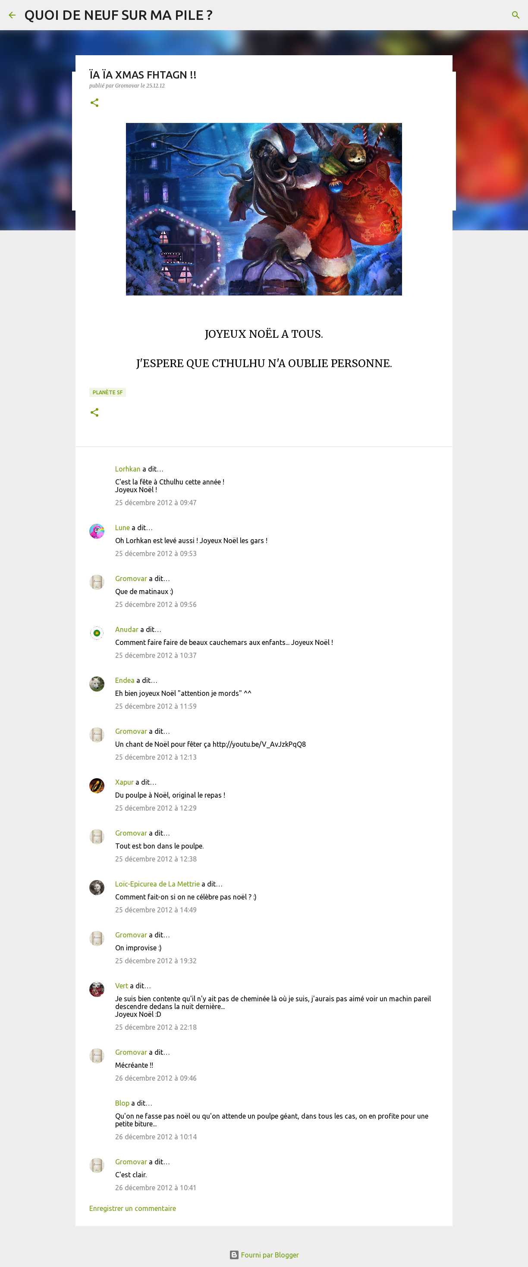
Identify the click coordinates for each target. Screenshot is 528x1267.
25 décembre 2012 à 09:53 (156, 553)
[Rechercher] (516, 15)
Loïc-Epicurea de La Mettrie (157, 884)
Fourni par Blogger (264, 1255)
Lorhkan (128, 469)
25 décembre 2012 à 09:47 (156, 502)
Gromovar (131, 578)
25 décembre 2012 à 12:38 (156, 859)
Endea (125, 680)
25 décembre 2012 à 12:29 (156, 808)
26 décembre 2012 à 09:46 (156, 1078)
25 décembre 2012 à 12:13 (156, 757)
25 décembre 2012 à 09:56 (156, 604)
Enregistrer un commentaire (132, 1208)
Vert (121, 986)
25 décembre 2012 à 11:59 (156, 706)
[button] (94, 103)
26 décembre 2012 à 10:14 (156, 1137)
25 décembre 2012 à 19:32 (156, 961)
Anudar (126, 629)
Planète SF (108, 392)
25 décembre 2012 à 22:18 (156, 1027)
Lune (122, 527)
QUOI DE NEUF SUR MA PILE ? (118, 14)
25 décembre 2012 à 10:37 (156, 655)
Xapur (124, 782)
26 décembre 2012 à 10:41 (156, 1188)
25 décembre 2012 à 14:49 (156, 910)
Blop (122, 1103)
